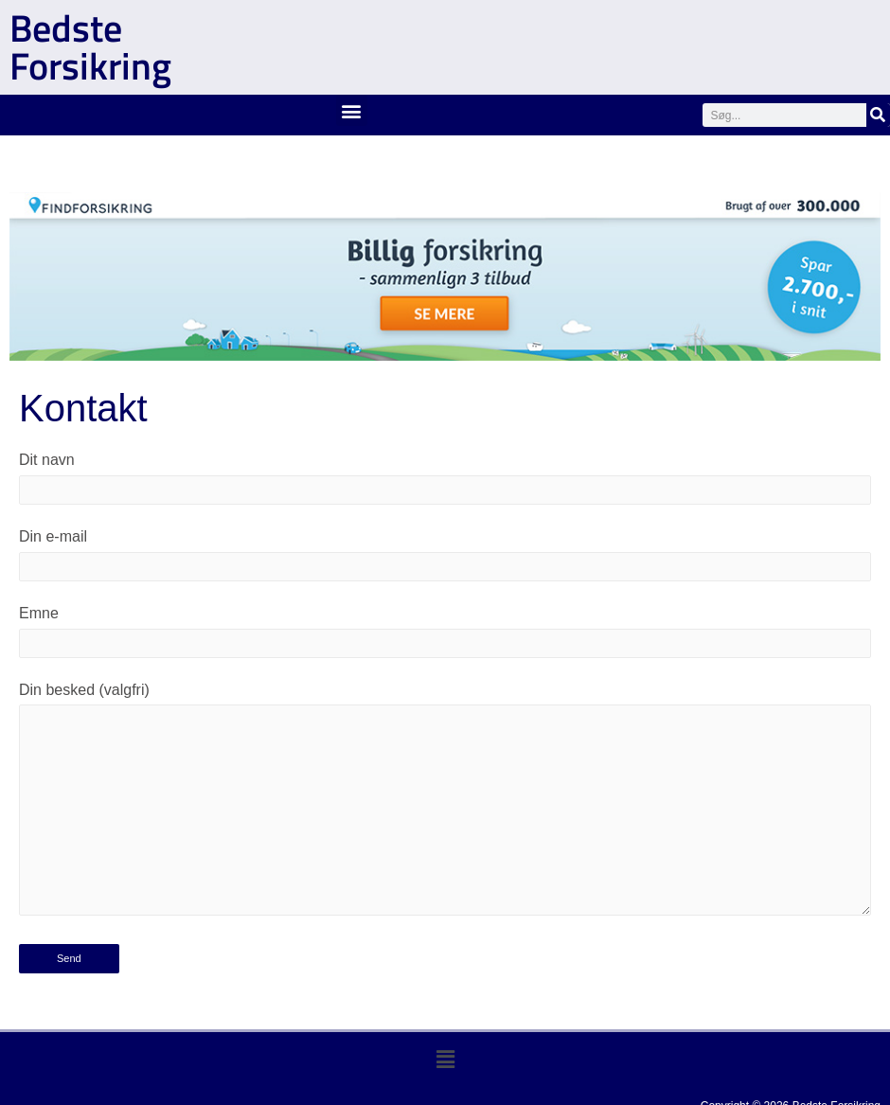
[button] (351, 110)
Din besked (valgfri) (445, 803)
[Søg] (878, 115)
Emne (445, 631)
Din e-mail (445, 554)
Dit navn (445, 478)
